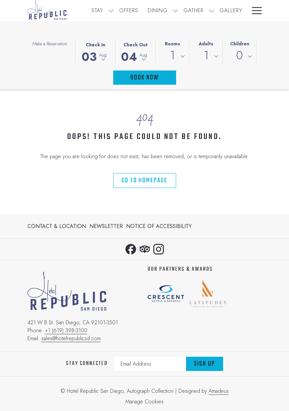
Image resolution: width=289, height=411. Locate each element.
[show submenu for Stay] (111, 10)
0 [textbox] (239, 55)
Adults (206, 43)
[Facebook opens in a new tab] (130, 247)
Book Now (144, 77)
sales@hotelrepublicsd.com (71, 338)
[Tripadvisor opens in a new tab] (144, 247)
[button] (95, 51)
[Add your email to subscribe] (150, 364)
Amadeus (219, 391)
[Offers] (129, 10)
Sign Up (204, 364)
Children (239, 43)
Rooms (172, 43)
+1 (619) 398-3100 (66, 330)
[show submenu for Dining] (175, 10)
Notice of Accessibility (159, 226)
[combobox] (172, 57)
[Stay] (97, 10)
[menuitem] (57, 226)
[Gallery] (231, 10)
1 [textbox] (172, 55)
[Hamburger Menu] (254, 10)
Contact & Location (56, 226)
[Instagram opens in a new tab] (158, 247)
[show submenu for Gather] (211, 10)
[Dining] (157, 10)
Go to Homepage (144, 180)
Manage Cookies (144, 401)
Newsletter (106, 226)
